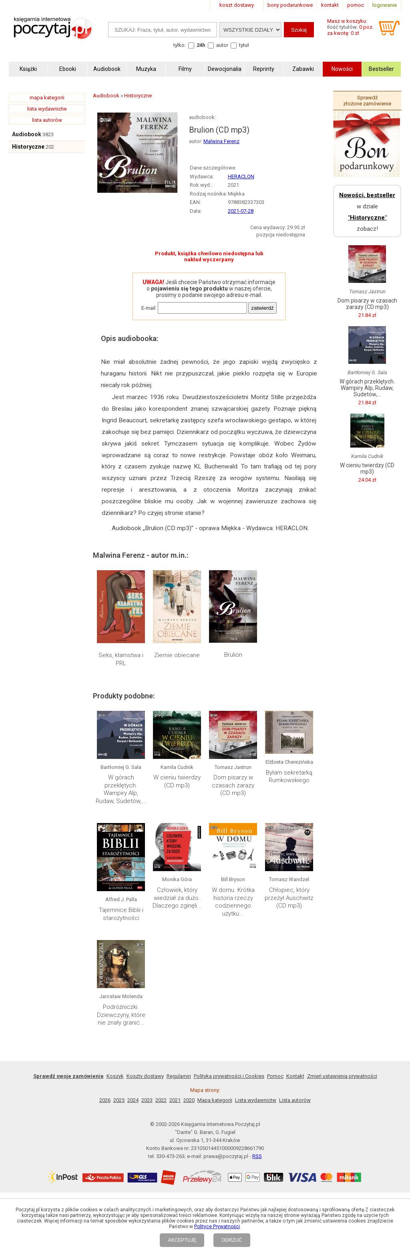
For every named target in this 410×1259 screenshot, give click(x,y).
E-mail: (149, 308)
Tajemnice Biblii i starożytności (121, 914)
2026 (105, 1100)
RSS (257, 1156)
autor (222, 45)
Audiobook (26, 134)
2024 (133, 1100)
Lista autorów (295, 1100)
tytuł (244, 45)
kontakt (330, 5)
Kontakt (295, 1076)
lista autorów (47, 120)
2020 (189, 1100)
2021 (175, 1100)
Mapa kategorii (214, 1100)
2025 (119, 1100)
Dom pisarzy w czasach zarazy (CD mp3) (233, 785)
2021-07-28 (240, 211)
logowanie (384, 5)
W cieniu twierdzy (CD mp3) (177, 781)
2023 (147, 1100)
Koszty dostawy (145, 1076)
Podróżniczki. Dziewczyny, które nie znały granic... (121, 1014)
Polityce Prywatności (217, 1226)
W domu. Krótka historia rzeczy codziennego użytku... (233, 901)
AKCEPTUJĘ (182, 1240)
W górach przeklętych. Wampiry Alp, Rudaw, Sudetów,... (121, 789)
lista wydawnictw (47, 109)
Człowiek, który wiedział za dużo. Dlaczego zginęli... (177, 897)
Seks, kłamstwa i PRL (120, 659)
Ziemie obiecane (177, 655)
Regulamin (179, 1076)
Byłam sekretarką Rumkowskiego (289, 776)
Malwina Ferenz (221, 141)
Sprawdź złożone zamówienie (367, 101)
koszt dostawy (236, 5)
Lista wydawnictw (255, 1100)
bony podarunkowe (290, 5)
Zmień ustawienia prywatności (342, 1076)
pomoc (355, 5)
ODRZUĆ (231, 1240)
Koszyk (115, 1076)
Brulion (233, 654)
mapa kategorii (47, 98)
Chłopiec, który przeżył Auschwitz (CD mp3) (289, 897)
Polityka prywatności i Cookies (229, 1076)
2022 (161, 1100)
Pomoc (275, 1076)
